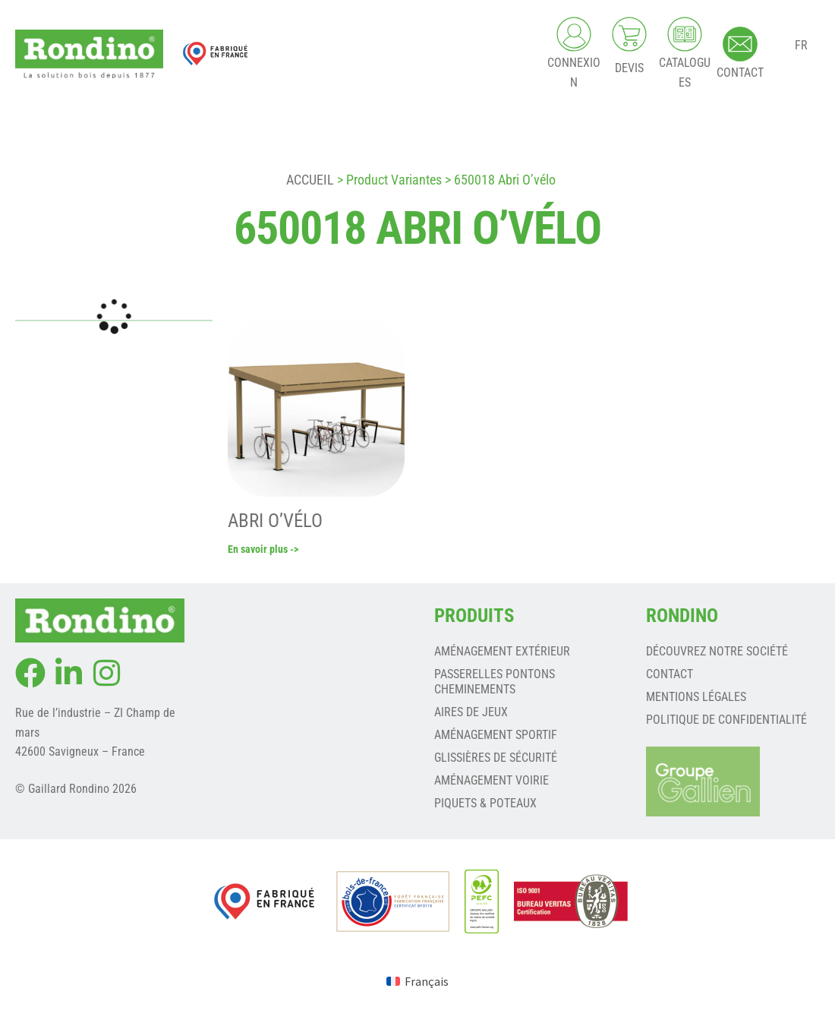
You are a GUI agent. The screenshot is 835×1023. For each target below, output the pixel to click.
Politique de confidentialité (726, 721)
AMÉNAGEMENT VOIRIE (491, 782)
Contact (669, 675)
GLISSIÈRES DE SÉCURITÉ (495, 759)
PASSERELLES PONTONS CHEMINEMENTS (494, 683)
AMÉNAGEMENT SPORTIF (495, 736)
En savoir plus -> (263, 551)
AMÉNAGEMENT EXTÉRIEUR (502, 653)
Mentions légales (696, 698)
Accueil (310, 180)
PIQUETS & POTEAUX (485, 804)
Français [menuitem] (427, 983)
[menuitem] (417, 982)
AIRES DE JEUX (471, 713)
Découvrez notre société (717, 653)
